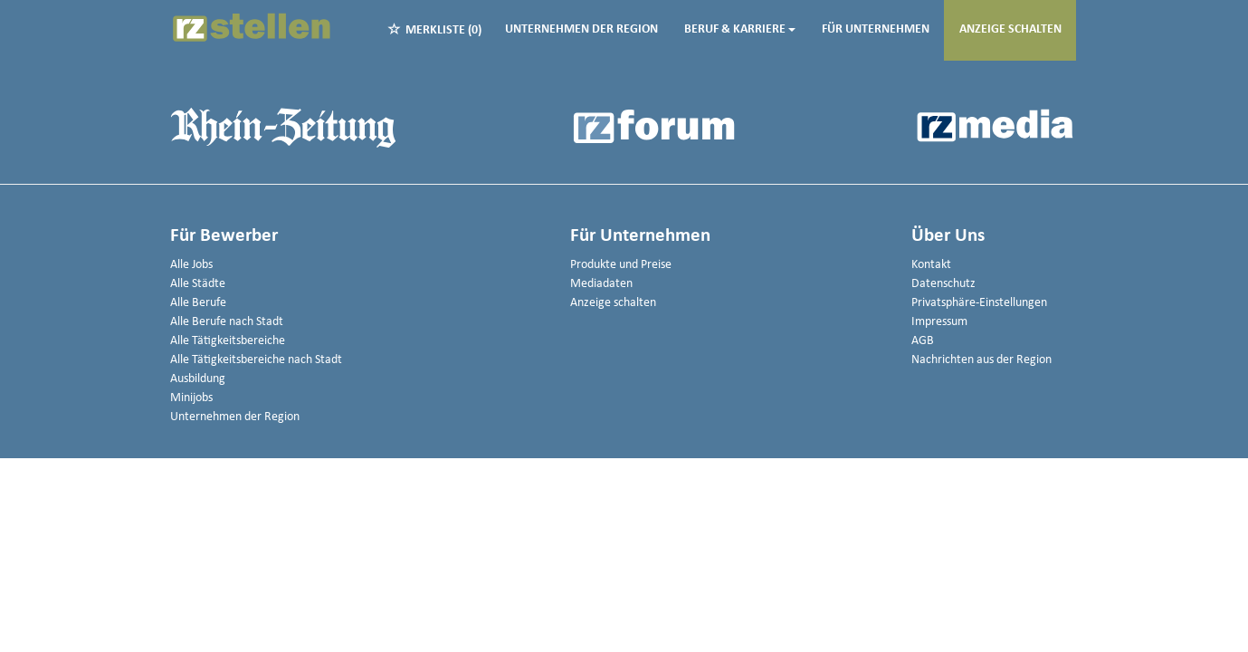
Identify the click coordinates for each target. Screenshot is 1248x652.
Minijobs (191, 398)
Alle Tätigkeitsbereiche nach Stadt (256, 360)
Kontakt (931, 265)
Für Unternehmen (875, 29)
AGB (922, 341)
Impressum (939, 322)
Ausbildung (197, 379)
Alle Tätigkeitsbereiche (227, 341)
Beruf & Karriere (739, 29)
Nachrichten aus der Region (981, 360)
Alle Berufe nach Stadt (226, 322)
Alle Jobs (191, 265)
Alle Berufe (198, 303)
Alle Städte (197, 284)
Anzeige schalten (1010, 29)
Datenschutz (943, 284)
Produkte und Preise (621, 265)
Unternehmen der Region (581, 29)
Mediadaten (601, 284)
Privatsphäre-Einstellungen (979, 303)
